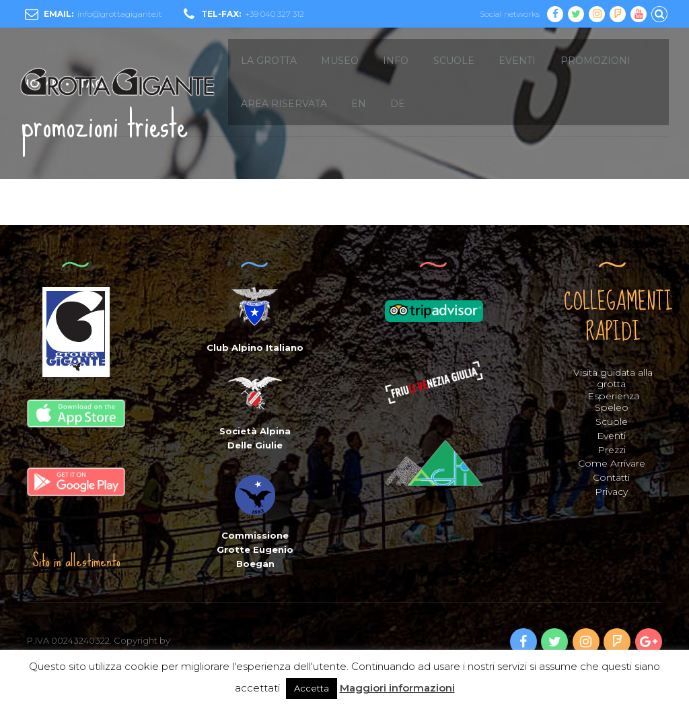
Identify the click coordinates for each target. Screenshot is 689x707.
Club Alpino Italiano (255, 347)
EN (358, 104)
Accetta (311, 688)
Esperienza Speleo (613, 401)
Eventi (611, 436)
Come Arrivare (611, 463)
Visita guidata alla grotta (613, 378)
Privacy (611, 491)
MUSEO (340, 61)
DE (397, 104)
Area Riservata (284, 104)
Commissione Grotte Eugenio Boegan (255, 549)
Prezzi (611, 450)
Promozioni (595, 61)
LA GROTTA (269, 61)
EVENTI (517, 61)
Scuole (611, 421)
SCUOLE (453, 61)
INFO (395, 61)
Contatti (611, 477)
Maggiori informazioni (397, 687)
